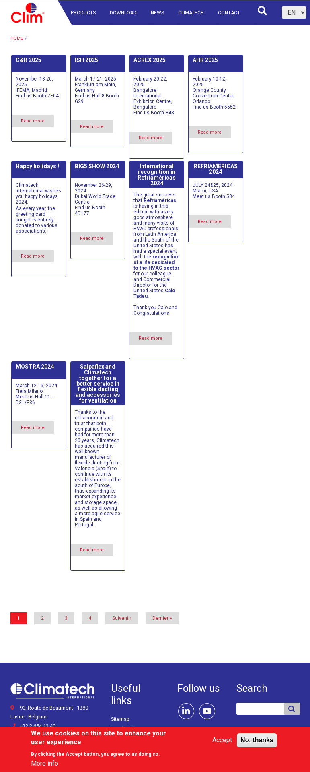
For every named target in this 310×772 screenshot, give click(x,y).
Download (123, 13)
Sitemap (120, 719)
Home (16, 38)
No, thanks (256, 743)
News (157, 13)
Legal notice (125, 728)
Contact (229, 13)
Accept (222, 743)
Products (83, 13)
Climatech (191, 13)
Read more (37, 122)
